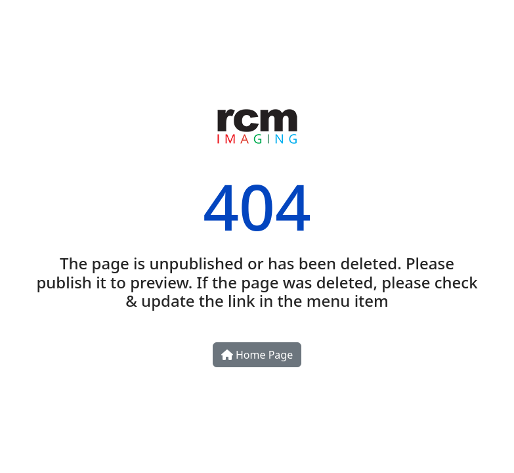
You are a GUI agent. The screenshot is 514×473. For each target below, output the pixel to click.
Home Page (257, 355)
